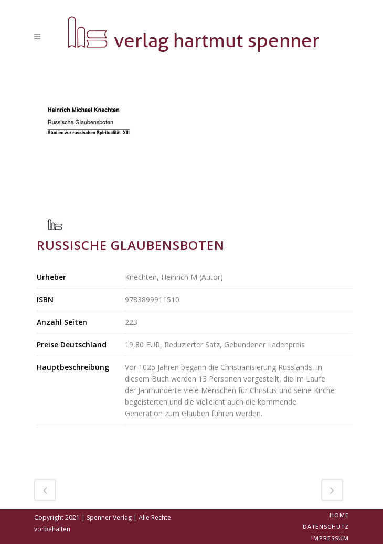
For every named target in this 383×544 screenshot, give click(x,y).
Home (339, 515)
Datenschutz (326, 526)
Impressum (330, 538)
